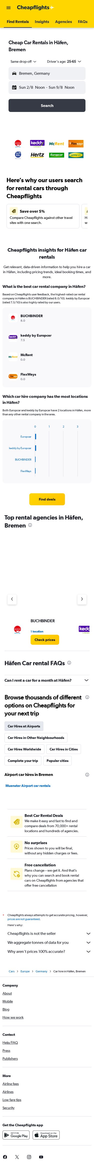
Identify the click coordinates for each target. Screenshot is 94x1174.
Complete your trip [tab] (23, 761)
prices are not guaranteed (24, 919)
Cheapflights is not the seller (49, 934)
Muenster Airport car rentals (28, 786)
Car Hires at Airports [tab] (24, 726)
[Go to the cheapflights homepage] (35, 7)
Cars (12, 971)
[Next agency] (81, 599)
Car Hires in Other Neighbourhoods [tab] (36, 738)
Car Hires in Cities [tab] (64, 749)
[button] (8, 7)
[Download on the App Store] (46, 1135)
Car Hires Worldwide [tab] (24, 749)
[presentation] (30, 525)
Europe (25, 971)
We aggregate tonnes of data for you (49, 943)
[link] (47, 499)
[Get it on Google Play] (16, 1135)
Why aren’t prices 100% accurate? (49, 952)
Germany (41, 971)
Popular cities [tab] (57, 761)
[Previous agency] (12, 599)
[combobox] (24, 61)
